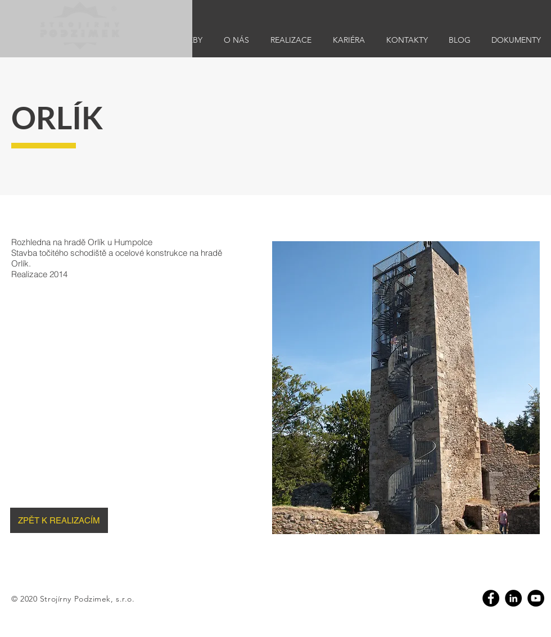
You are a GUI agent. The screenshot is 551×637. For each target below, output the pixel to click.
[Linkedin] (513, 598)
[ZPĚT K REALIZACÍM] (59, 520)
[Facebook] (490, 598)
